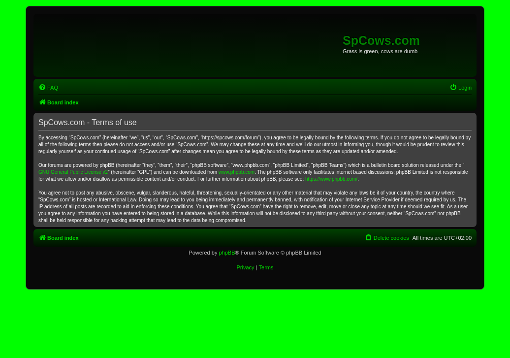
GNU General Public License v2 (73, 172)
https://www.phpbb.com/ (331, 179)
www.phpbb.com (237, 172)
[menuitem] (48, 88)
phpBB (227, 253)
